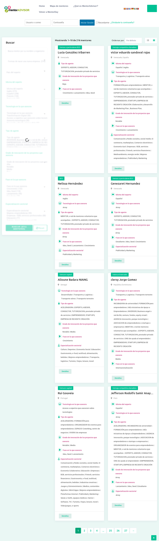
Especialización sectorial (17, 204)
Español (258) (26, 93)
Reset (40, 228)
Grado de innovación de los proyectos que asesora (24, 154)
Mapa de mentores (59, 6)
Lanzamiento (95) (26, 193)
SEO (61, 178)
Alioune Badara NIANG (73, 279)
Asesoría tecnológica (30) (26, 120)
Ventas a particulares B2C (69, 47)
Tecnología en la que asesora (18, 106)
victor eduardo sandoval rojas (130, 52)
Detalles (65, 103)
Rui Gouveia (66, 393)
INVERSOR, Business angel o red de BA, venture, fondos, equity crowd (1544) (26, 140)
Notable (26, 167)
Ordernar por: (118, 40)
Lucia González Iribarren (74, 52)
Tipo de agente (12, 131)
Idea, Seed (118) (26, 191)
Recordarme (102, 22)
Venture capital (65, 275)
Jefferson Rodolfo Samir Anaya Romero (131, 393)
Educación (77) (26, 218)
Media (26, 169)
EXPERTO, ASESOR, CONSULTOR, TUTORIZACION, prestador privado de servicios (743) (26, 145)
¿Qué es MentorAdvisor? (85, 6)
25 (110, 530)
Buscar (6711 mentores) (19, 228)
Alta (26, 164)
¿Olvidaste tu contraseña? (122, 22)
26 (118, 530)
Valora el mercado (119, 275)
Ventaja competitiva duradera (124, 47)
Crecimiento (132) (26, 189)
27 (125, 530)
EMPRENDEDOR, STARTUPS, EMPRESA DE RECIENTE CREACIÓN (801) (26, 142)
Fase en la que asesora (16, 179)
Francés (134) (26, 96)
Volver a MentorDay (48, 12)
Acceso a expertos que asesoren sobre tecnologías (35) (26, 118)
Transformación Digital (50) (26, 115)
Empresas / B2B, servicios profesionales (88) (26, 215)
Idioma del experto (14, 82)
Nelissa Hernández (70, 183)
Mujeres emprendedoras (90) (26, 213)
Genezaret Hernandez (125, 183)
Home (42, 6)
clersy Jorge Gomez (124, 279)
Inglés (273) (26, 91)
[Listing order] (133, 40)
